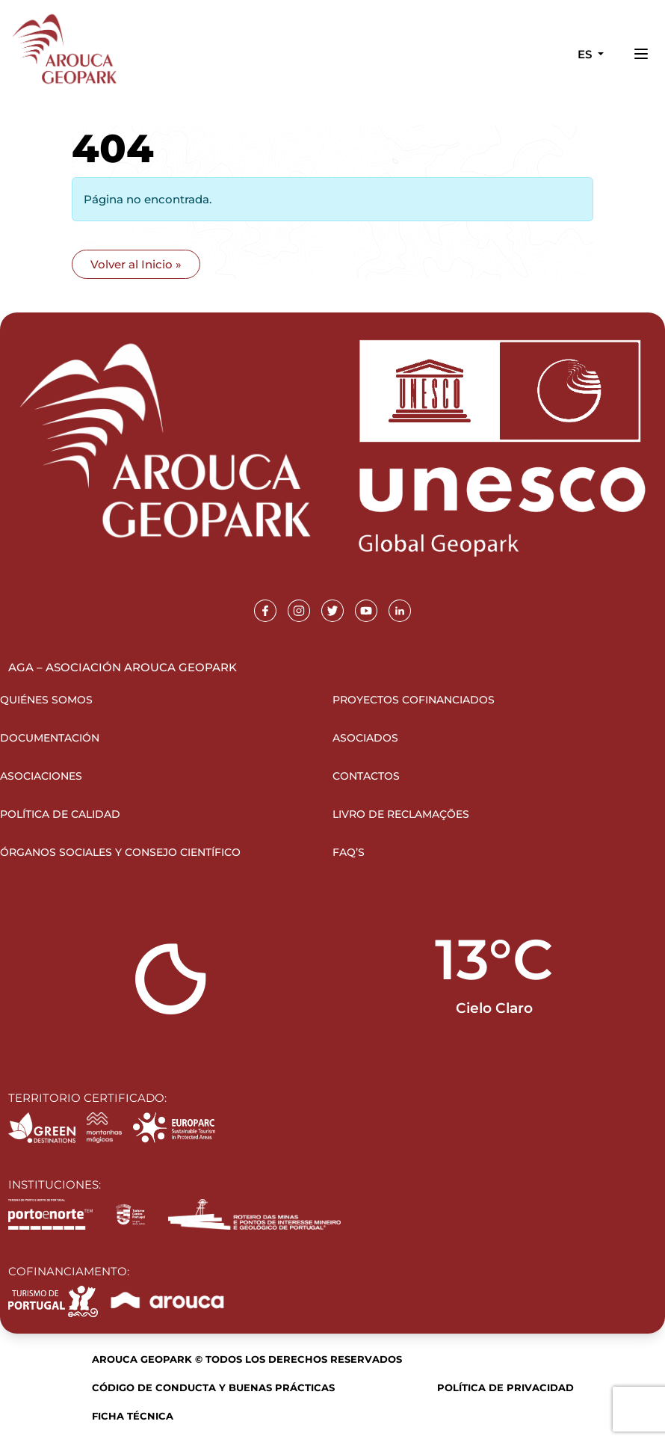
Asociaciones (41, 776)
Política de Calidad (60, 814)
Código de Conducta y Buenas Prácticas (213, 1387)
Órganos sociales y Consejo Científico (120, 852)
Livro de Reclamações (400, 814)
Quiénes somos (46, 699)
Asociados (365, 738)
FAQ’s (348, 852)
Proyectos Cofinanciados (413, 699)
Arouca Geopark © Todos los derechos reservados (247, 1359)
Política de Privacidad (505, 1387)
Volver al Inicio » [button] (136, 264)
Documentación (49, 738)
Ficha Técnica (132, 1416)
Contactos (366, 776)
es (586, 54)
